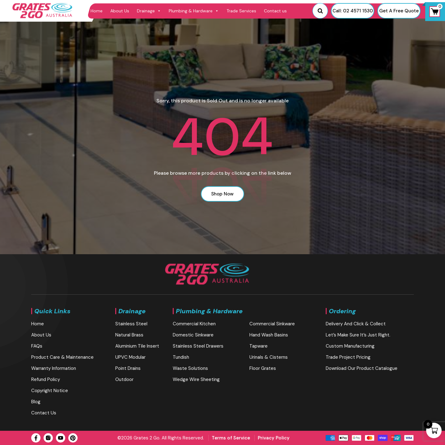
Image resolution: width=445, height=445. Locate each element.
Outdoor (124, 379)
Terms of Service (231, 438)
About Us (119, 11)
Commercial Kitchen (194, 324)
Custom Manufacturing (350, 346)
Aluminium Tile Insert (137, 346)
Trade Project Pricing (348, 357)
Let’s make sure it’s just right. (358, 335)
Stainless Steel (131, 324)
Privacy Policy (274, 438)
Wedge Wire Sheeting (196, 379)
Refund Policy (45, 379)
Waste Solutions (190, 368)
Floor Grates (262, 368)
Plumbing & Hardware (194, 11)
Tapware (258, 346)
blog (35, 402)
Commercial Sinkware (272, 324)
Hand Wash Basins (268, 335)
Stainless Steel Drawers (198, 346)
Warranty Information (53, 368)
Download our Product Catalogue (361, 368)
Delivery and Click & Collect (356, 324)
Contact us (275, 11)
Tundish (181, 357)
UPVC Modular (130, 357)
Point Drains (128, 368)
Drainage (149, 11)
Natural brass (129, 335)
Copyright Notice (49, 390)
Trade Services (241, 11)
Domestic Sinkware (193, 335)
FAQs (36, 346)
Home (97, 11)
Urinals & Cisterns (268, 357)
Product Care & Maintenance (62, 357)
